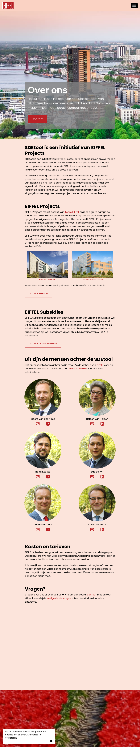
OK (51, 741)
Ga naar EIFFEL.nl (38, 293)
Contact (38, 119)
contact (91, 594)
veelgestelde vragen (59, 598)
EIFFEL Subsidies (78, 368)
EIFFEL (99, 365)
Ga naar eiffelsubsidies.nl (43, 343)
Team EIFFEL (72, 212)
